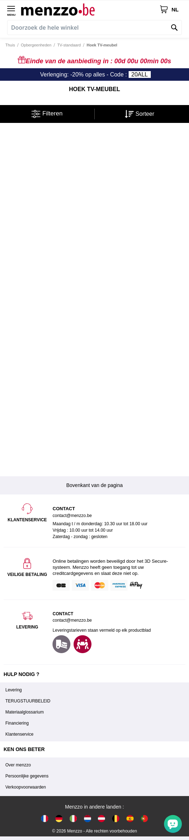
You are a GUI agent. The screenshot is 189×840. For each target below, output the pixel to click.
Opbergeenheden (36, 45)
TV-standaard (69, 45)
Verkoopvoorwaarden (25, 787)
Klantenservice (19, 734)
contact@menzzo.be (72, 620)
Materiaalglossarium (24, 712)
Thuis (10, 45)
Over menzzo (18, 764)
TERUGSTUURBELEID (27, 701)
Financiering (17, 723)
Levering (13, 689)
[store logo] (90, 9)
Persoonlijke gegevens (27, 776)
